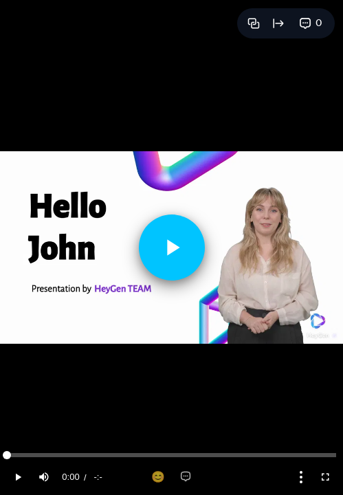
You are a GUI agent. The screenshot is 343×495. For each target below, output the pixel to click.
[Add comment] (185, 477)
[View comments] (310, 23)
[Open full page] (278, 23)
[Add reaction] (158, 477)
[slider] (171, 455)
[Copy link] (254, 23)
